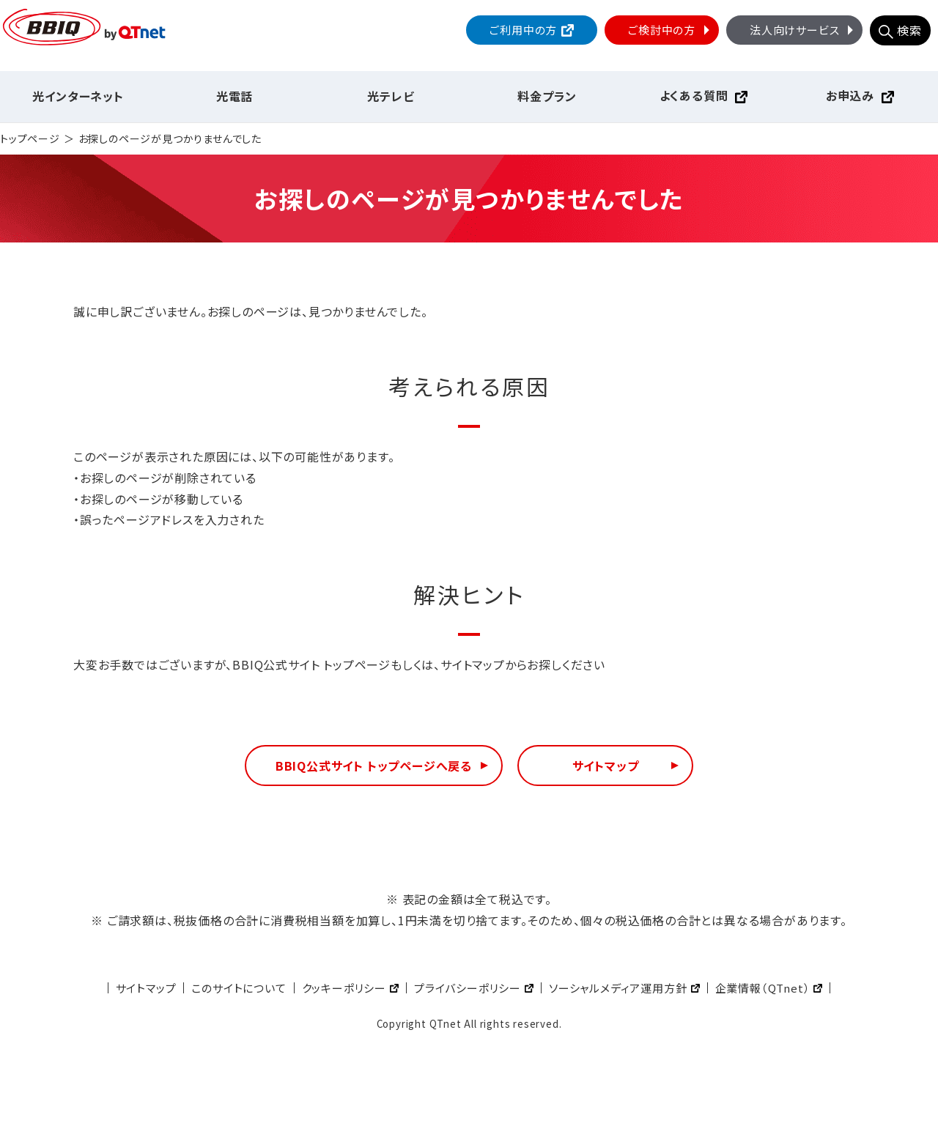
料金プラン (547, 96)
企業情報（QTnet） (762, 987)
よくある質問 (694, 95)
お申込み (850, 95)
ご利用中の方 (523, 29)
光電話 (234, 96)
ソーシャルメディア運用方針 (618, 987)
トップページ (30, 139)
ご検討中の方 (670, 29)
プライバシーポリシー (467, 987)
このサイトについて (238, 987)
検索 (909, 30)
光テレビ (390, 96)
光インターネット (77, 96)
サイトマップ (605, 765)
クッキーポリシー (344, 987)
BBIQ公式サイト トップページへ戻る (374, 765)
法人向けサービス (803, 29)
